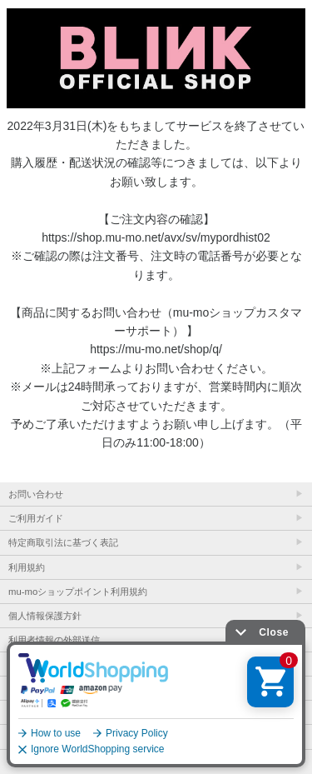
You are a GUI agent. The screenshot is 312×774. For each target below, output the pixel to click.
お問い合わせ (35, 494)
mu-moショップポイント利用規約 (77, 592)
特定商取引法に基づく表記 (63, 542)
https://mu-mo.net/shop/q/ (156, 349)
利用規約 (26, 567)
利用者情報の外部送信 (54, 640)
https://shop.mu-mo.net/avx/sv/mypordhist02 (156, 237)
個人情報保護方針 (45, 616)
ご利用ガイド (35, 518)
